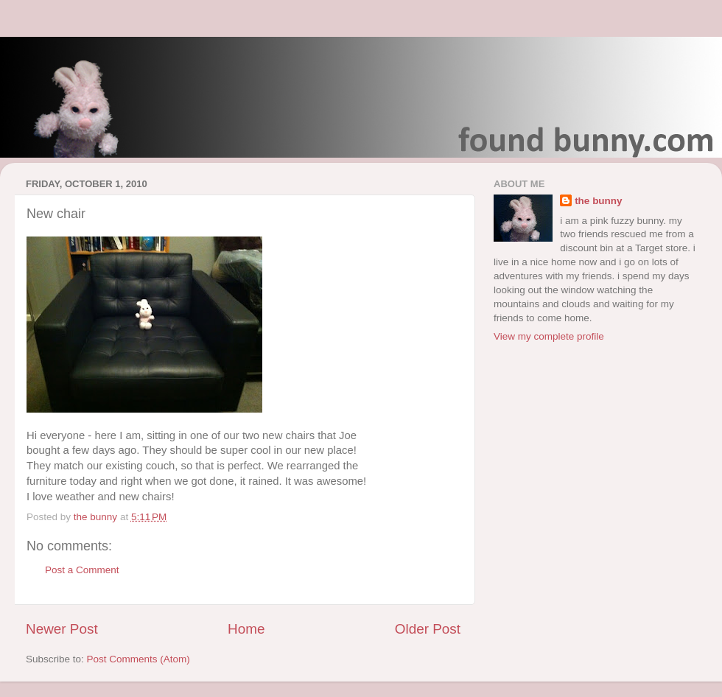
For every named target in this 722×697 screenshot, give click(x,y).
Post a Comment (82, 569)
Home (246, 629)
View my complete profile (549, 336)
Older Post (427, 629)
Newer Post (62, 629)
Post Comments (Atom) (138, 659)
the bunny (599, 200)
